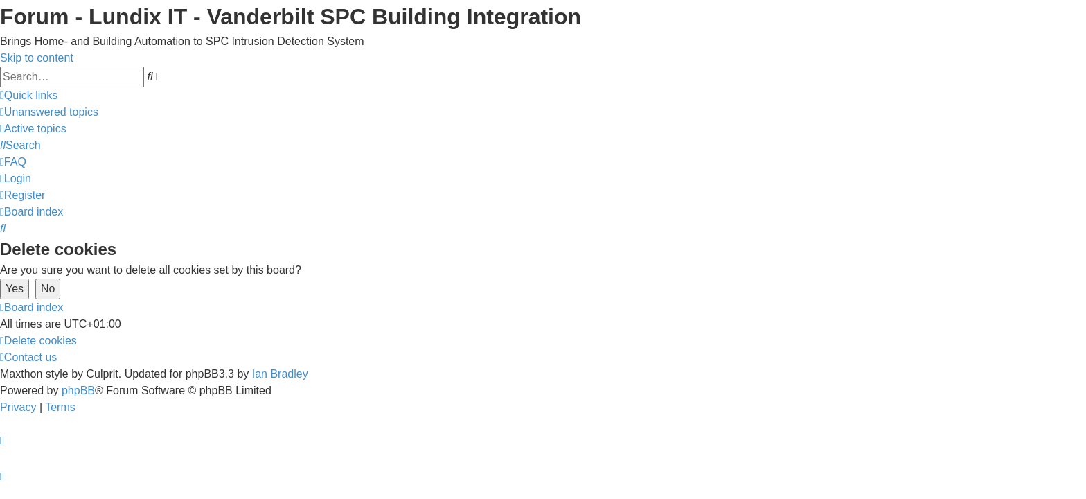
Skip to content (36, 58)
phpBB (78, 390)
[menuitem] (49, 112)
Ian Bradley (280, 374)
